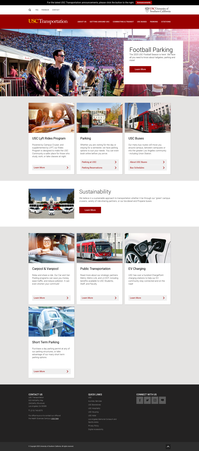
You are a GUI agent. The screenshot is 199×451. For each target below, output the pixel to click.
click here (55, 419)
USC (90, 397)
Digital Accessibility (95, 429)
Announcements (144, 2)
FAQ (37, 10)
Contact (56, 10)
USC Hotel (92, 416)
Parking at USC (99, 162)
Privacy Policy (93, 426)
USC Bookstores (94, 405)
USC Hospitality (94, 408)
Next (194, 62)
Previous (5, 62)
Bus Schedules (147, 167)
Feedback (45, 10)
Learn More (140, 69)
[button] (80, 24)
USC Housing (93, 412)
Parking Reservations (99, 167)
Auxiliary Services (95, 401)
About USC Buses (147, 162)
